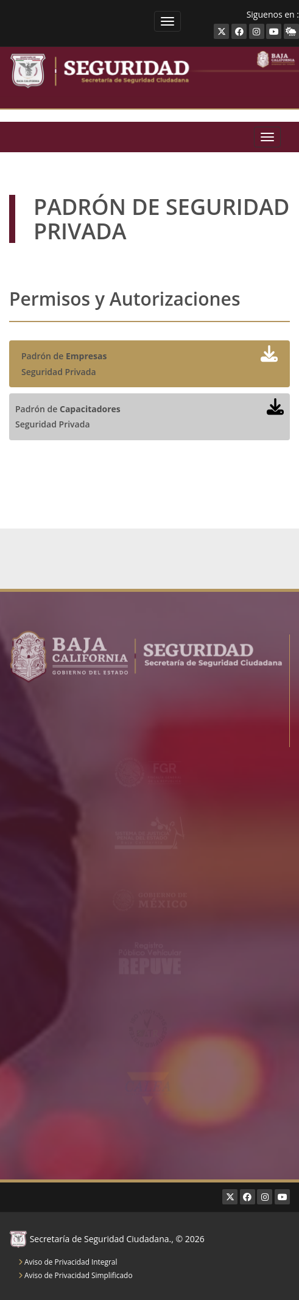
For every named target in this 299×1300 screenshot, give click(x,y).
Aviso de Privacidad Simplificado (75, 1275)
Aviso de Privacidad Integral (67, 1262)
